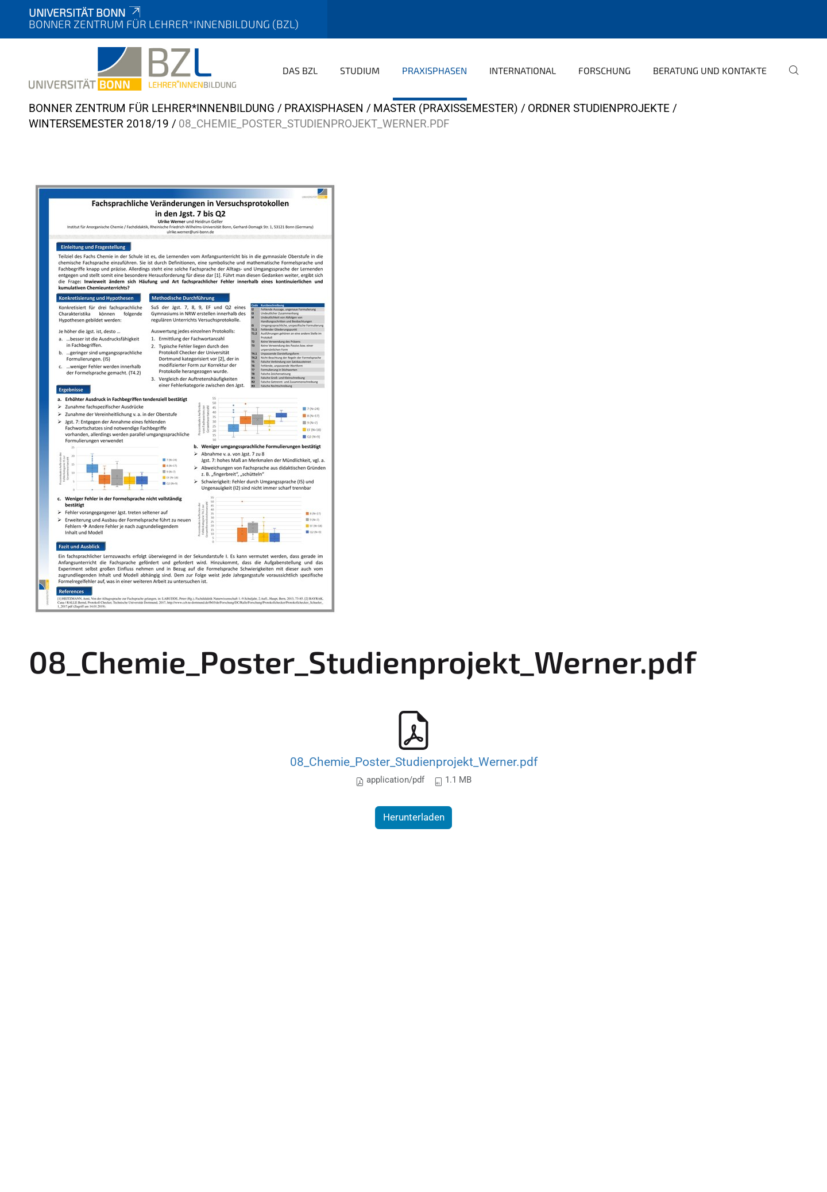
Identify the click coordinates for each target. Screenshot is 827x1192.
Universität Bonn (85, 12)
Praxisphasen (434, 70)
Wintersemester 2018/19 (99, 123)
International (522, 70)
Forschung (604, 70)
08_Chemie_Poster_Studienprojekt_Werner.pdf (414, 761)
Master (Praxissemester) (445, 108)
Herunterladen (414, 817)
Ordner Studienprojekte (599, 108)
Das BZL (300, 70)
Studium (360, 70)
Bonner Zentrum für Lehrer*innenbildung (152, 108)
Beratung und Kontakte (710, 70)
